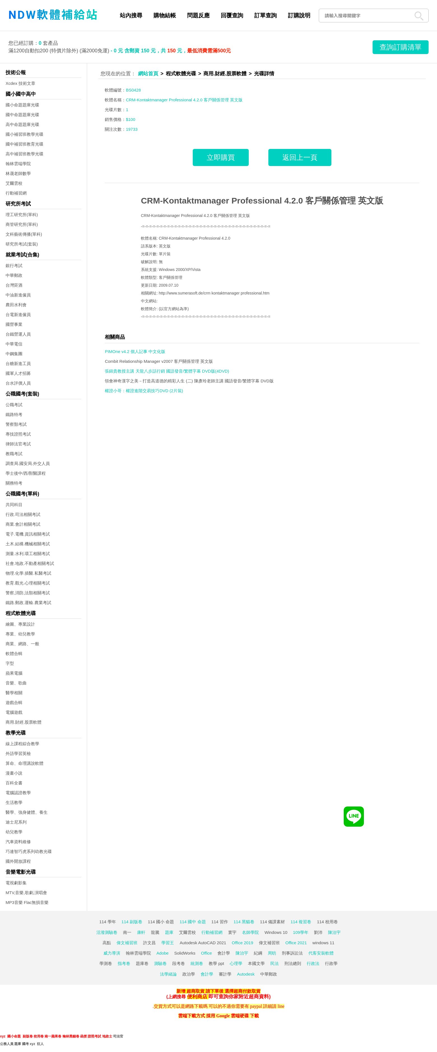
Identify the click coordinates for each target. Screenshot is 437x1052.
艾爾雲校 (14, 183)
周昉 (272, 953)
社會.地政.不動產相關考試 (30, 563)
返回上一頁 (299, 157)
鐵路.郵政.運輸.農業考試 (28, 602)
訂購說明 (299, 15)
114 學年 (107, 921)
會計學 (223, 953)
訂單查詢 (265, 15)
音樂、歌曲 (16, 683)
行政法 (313, 963)
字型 (10, 663)
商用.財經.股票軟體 (23, 722)
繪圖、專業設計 (20, 624)
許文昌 (149, 942)
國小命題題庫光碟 (22, 104)
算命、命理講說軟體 (24, 763)
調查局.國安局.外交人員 (28, 463)
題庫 (169, 932)
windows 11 (323, 942)
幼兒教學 (14, 831)
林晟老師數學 (18, 173)
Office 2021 (296, 942)
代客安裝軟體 (321, 953)
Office (206, 953)
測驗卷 (160, 963)
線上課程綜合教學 (22, 743)
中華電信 (14, 344)
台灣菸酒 (14, 285)
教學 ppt (216, 963)
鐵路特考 (14, 414)
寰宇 (232, 932)
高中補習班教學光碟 (24, 153)
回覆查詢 (232, 15)
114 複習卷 (300, 921)
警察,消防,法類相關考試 (28, 592)
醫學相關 (14, 692)
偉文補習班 (127, 942)
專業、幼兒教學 (20, 634)
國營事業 (14, 324)
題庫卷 (142, 963)
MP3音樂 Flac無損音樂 (27, 902)
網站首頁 (148, 73)
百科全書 (14, 782)
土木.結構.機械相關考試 (28, 543)
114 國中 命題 (193, 921)
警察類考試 (16, 424)
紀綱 (258, 953)
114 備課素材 (272, 921)
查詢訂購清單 (401, 47)
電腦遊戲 (14, 712)
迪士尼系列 (16, 822)
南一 (127, 932)
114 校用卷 (327, 921)
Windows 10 (275, 932)
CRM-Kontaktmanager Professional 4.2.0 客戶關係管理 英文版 (262, 200)
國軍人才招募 (18, 373)
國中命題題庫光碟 (22, 114)
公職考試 (14, 404)
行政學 (331, 963)
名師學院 (250, 932)
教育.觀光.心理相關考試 (28, 583)
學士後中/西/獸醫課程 (26, 473)
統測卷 (196, 963)
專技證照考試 (18, 434)
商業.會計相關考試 (23, 524)
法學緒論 (168, 974)
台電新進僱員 (18, 314)
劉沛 (318, 932)
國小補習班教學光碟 (24, 134)
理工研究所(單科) (22, 214)
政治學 (188, 974)
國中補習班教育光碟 (24, 144)
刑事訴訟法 (292, 953)
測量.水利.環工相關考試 (28, 553)
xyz (2, 1036)
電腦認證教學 (18, 792)
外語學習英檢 (18, 753)
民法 (274, 963)
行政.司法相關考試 (23, 514)
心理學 (236, 963)
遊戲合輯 (14, 702)
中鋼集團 (14, 353)
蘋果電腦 (14, 673)
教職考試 (14, 453)
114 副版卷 (132, 921)
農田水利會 (16, 304)
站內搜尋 (131, 15)
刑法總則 (292, 963)
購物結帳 (165, 15)
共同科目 (14, 504)
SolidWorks (185, 953)
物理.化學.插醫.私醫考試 (28, 573)
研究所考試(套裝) (22, 244)
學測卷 (105, 963)
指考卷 (124, 963)
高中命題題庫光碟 (22, 124)
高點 (107, 942)
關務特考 (14, 483)
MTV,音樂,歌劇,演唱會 (26, 892)
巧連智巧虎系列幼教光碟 (29, 851)
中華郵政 (14, 275)
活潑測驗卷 (106, 932)
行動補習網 (16, 193)
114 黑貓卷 (244, 921)
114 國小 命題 (161, 921)
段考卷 (178, 963)
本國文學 (256, 963)
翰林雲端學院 (18, 163)
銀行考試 (14, 265)
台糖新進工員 (18, 363)
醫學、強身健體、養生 (27, 812)
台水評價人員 (18, 383)
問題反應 (198, 15)
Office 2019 (242, 942)
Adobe (163, 953)
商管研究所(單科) (22, 224)
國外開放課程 (18, 861)
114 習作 (219, 921)
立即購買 (221, 157)
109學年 (300, 932)
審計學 (225, 974)
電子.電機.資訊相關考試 (28, 534)
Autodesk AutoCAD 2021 (203, 942)
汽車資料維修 (18, 841)
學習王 (167, 942)
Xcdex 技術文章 (20, 83)
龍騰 (155, 932)
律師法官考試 (18, 443)
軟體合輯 (14, 653)
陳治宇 (334, 932)
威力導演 (111, 953)
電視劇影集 (16, 882)
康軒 (141, 932)
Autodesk (246, 974)
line (281, 1006)
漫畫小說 (14, 773)
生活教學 (14, 802)
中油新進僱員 (18, 295)
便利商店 (197, 996)
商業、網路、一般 (22, 643)
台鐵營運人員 (18, 334)
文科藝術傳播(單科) (24, 234)
